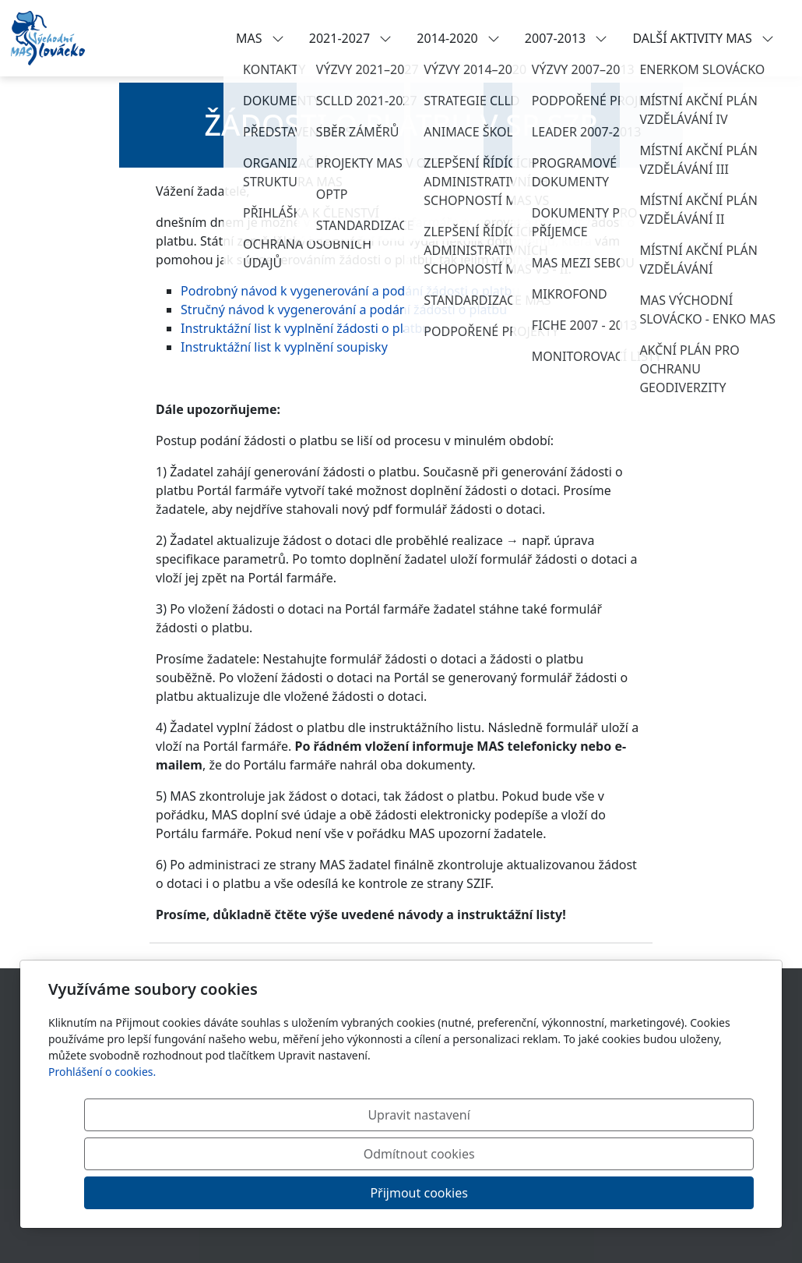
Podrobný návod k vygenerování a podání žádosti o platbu (350, 290)
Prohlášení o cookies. (102, 1149)
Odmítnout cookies (523, 1192)
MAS (260, 38)
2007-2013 (566, 38)
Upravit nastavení (367, 1192)
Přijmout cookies (678, 1192)
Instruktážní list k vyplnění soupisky (284, 347)
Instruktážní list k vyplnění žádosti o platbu (305, 328)
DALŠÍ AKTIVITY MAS (703, 38)
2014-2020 (458, 38)
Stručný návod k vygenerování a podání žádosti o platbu (344, 309)
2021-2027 (350, 38)
